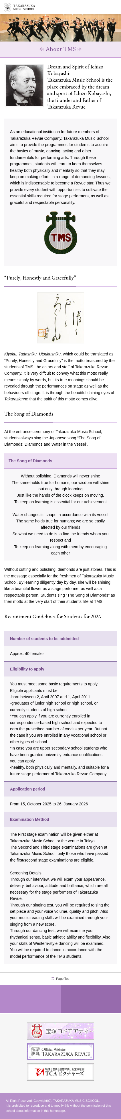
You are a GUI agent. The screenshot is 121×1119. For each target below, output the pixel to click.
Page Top (62, 978)
